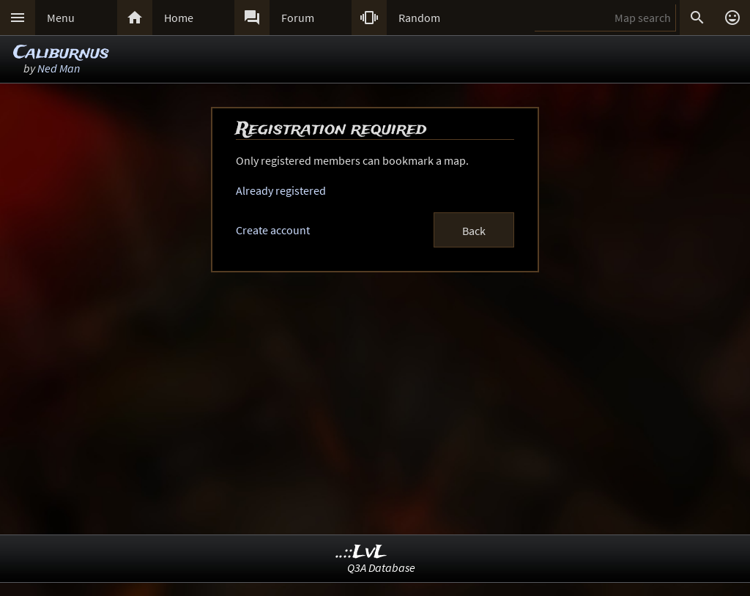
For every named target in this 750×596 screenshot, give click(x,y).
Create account (273, 230)
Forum (297, 17)
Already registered (281, 190)
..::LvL (361, 552)
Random (419, 17)
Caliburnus (61, 53)
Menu (61, 17)
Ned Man (58, 68)
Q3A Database (381, 567)
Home (178, 17)
